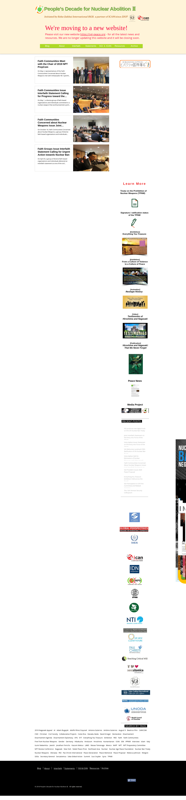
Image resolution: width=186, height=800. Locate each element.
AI (54, 730)
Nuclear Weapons (42, 753)
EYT (80, 738)
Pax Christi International (72, 753)
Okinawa (53, 753)
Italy (148, 741)
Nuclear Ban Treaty (142, 749)
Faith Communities (130, 738)
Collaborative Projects (67, 734)
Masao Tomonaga (98, 745)
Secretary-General (47, 756)
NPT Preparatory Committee (134, 745)
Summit (87, 756)
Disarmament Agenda (43, 738)
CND (36, 734)
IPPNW (128, 741)
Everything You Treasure (93, 738)
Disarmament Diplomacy (63, 738)
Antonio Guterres (95, 730)
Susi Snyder (96, 756)
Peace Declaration (91, 753)
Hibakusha (79, 741)
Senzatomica (61, 756)
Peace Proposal (119, 753)
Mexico (109, 745)
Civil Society (53, 734)
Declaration (116, 734)
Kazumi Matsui (77, 745)
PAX (60, 753)
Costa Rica (82, 734)
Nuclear (104, 749)
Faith (120, 738)
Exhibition (108, 738)
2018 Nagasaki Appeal (43, 730)
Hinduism (88, 741)
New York (67, 749)
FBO (115, 738)
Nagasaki (58, 749)
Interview (136, 741)
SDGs (37, 756)
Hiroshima (98, 741)
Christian (43, 734)
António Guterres (110, 730)
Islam (143, 741)
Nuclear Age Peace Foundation (121, 749)
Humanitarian (108, 741)
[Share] (131, 780)
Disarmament (128, 734)
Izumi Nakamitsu (41, 745)
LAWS (87, 745)
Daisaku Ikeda (93, 734)
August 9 (122, 730)
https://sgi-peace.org (92, 34)
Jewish (52, 745)
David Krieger (105, 734)
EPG (76, 738)
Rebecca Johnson (133, 753)
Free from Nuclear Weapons (46, 741)
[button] (134, 246)
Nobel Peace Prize (80, 749)
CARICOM (143, 730)
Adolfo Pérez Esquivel (78, 730)
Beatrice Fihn (132, 730)
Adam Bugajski (63, 730)
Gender (61, 741)
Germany (69, 741)
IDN (122, 741)
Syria (104, 756)
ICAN (118, 741)
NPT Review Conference (44, 749)
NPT (120, 745)
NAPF (115, 745)
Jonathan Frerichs (63, 745)
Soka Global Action (75, 756)
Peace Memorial (105, 753)
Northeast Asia (94, 749)
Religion (145, 753)
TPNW (110, 756)
